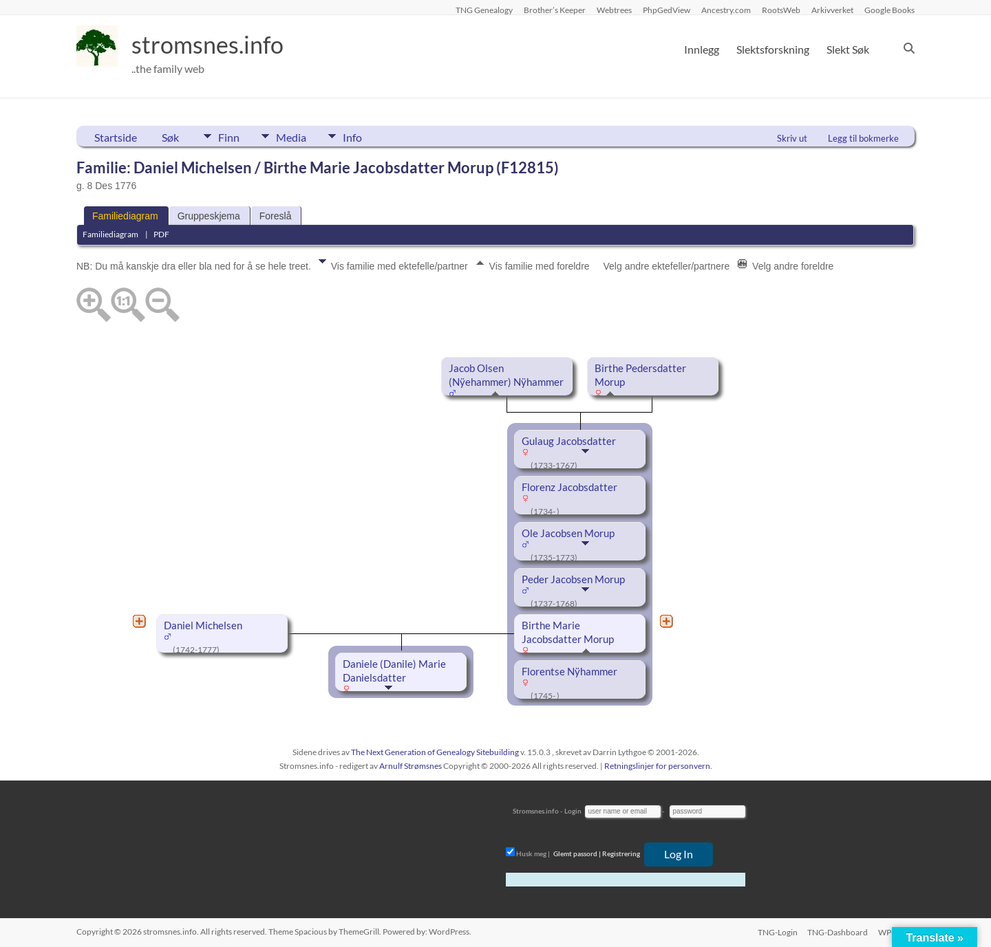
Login (573, 811)
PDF (161, 234)
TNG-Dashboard (837, 931)
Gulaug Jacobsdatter (569, 441)
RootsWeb (781, 9)
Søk (170, 137)
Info (362, 136)
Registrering (621, 853)
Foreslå (275, 215)
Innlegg (701, 49)
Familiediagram (125, 215)
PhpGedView (666, 9)
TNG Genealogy (484, 9)
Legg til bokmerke (863, 138)
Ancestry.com (726, 9)
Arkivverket (832, 9)
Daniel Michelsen (203, 625)
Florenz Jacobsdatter (569, 487)
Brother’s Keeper (555, 9)
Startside (115, 137)
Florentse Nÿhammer (569, 671)
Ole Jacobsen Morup (568, 533)
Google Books (889, 9)
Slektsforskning (772, 49)
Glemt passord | (577, 853)
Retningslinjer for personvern (657, 766)
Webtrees (614, 9)
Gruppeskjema (209, 215)
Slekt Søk (848, 49)
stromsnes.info (211, 45)
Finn (228, 136)
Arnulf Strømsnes (410, 766)
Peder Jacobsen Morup (573, 579)
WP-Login (897, 931)
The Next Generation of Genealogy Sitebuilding (435, 752)
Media (296, 136)
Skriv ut (792, 138)
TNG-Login (776, 931)
